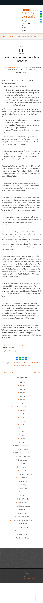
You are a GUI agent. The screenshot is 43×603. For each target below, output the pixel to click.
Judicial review (22, 478)
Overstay (23, 485)
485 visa (22, 421)
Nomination (24, 70)
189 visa (22, 393)
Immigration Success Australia (31, 13)
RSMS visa (32, 70)
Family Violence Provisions (23, 474)
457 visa (32, 67)
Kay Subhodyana (14, 67)
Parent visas (23, 488)
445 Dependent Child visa (22, 407)
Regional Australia (23, 499)
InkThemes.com (29, 579)
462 (23, 414)
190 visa (22, 396)
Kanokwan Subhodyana (17, 345)
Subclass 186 (27, 363)
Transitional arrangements (21, 365)
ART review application (22, 453)
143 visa (22, 382)
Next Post (37, 373)
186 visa (11, 37)
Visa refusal (23, 534)
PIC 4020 (23, 495)
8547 (22, 442)
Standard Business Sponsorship (22, 520)
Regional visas (23, 502)
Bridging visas (22, 460)
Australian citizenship (23, 456)
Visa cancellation (22, 531)
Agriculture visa (23, 449)
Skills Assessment (23, 517)
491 (23, 428)
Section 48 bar (23, 513)
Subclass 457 (36, 363)
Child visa (23, 463)
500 (23, 435)
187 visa (22, 389)
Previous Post (7, 373)
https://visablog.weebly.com (14, 351)
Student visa (23, 524)
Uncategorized (21, 72)
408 (23, 403)
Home (5, 37)
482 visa (38, 67)
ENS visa (17, 70)
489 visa (22, 425)
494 (23, 432)
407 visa (22, 400)
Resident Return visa (23, 506)
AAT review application (22, 446)
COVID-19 (9, 70)
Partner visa (23, 492)
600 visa (22, 439)
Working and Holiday (23, 538)
